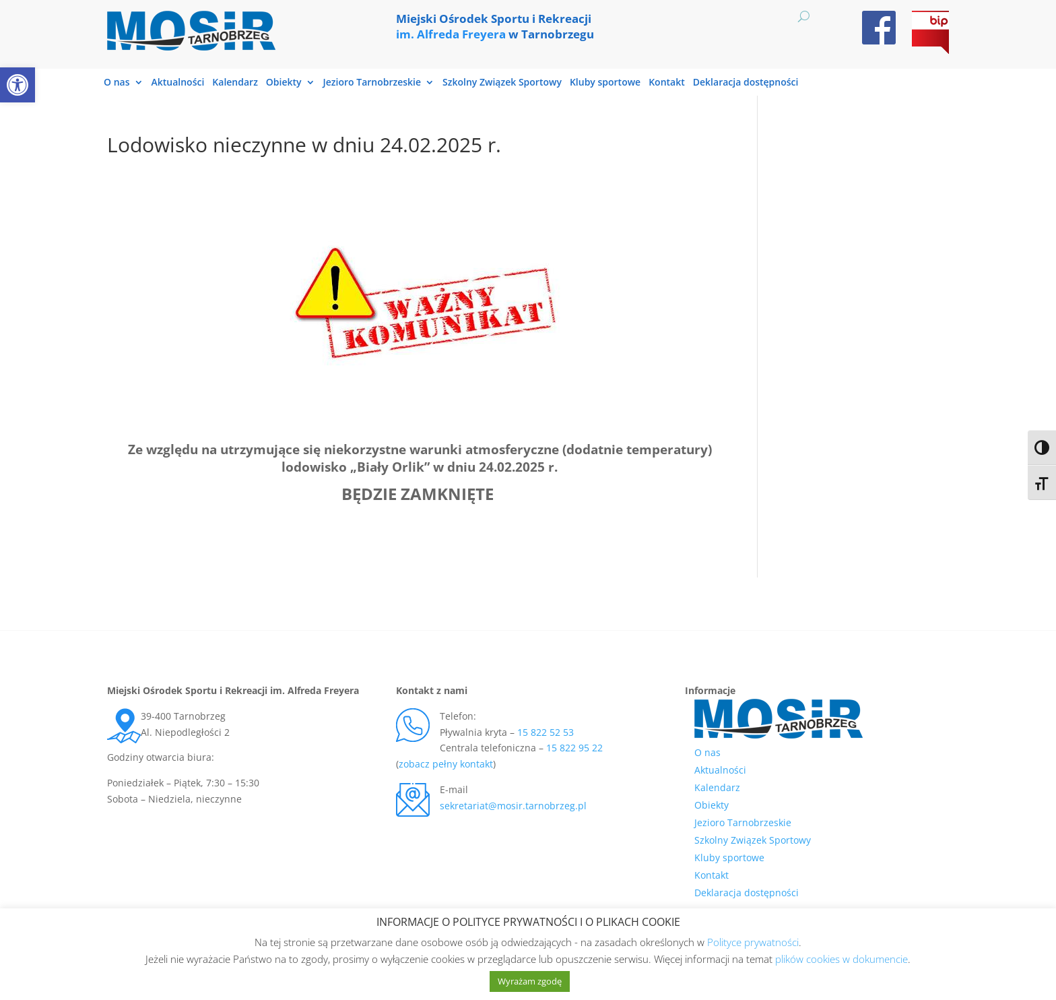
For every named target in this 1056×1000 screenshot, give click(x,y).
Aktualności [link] (178, 82)
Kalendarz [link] (235, 82)
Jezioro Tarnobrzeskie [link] (372, 82)
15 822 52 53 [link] (545, 732)
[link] (17, 84)
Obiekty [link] (284, 82)
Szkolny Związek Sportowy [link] (502, 82)
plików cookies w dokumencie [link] (841, 959)
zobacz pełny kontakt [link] (446, 763)
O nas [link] (117, 82)
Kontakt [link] (667, 82)
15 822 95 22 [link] (574, 747)
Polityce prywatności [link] (753, 942)
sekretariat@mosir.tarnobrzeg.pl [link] (513, 805)
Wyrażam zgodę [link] (530, 981)
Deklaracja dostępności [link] (746, 82)
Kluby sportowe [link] (605, 82)
